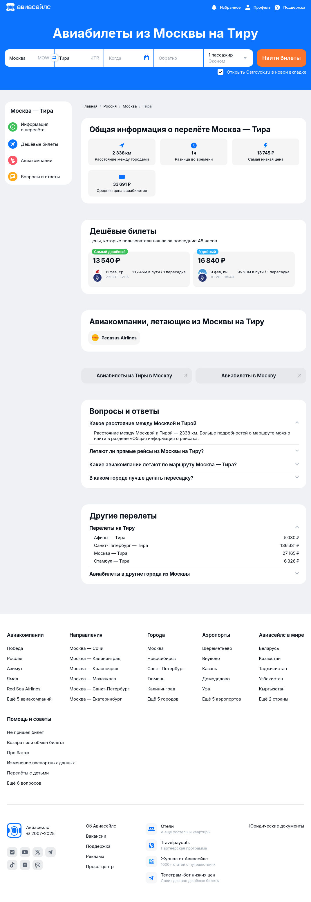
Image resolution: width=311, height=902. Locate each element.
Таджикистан (273, 668)
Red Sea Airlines (23, 689)
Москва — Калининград (94, 658)
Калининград (161, 689)
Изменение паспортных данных (41, 762)
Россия (14, 658)
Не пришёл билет (25, 732)
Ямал (12, 678)
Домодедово (216, 678)
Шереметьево (217, 648)
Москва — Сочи (86, 648)
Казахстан (270, 658)
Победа (15, 648)
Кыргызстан (272, 689)
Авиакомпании (25, 635)
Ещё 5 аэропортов (221, 699)
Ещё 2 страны (273, 699)
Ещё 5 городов (162, 699)
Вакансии (96, 836)
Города (156, 635)
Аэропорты (216, 635)
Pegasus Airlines (114, 337)
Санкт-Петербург (165, 668)
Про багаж (18, 752)
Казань (209, 668)
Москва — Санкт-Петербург (99, 689)
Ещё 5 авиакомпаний (29, 699)
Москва (155, 648)
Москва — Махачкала (92, 678)
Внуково (211, 658)
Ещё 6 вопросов (24, 783)
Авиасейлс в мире (281, 635)
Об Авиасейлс (101, 826)
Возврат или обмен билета (35, 742)
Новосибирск (161, 658)
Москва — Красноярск (93, 668)
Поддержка (98, 846)
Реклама (95, 856)
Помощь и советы (29, 719)
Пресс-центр (100, 866)
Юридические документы (276, 826)
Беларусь (269, 648)
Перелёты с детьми (28, 773)
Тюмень (155, 678)
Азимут (15, 668)
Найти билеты (281, 58)
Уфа (206, 689)
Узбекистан (271, 678)
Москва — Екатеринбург (95, 699)
